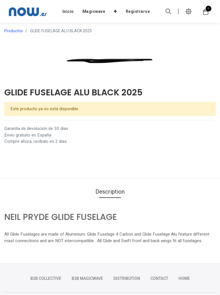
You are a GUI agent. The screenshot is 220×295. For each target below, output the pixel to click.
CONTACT (159, 278)
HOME (184, 278)
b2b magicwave (87, 278)
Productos (13, 31)
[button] (115, 11)
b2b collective (45, 278)
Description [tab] (110, 191)
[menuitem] (68, 11)
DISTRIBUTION (126, 278)
